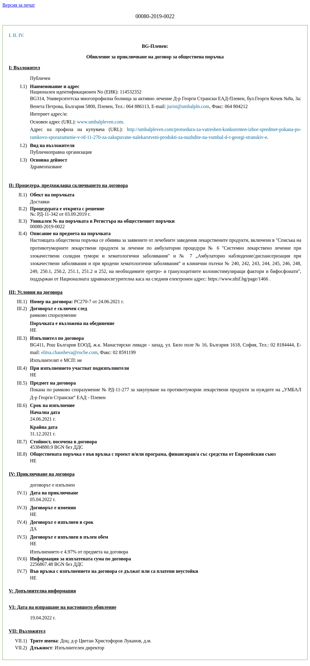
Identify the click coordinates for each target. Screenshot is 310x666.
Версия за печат (18, 5)
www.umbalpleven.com (100, 121)
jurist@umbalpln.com (188, 106)
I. (10, 35)
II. (15, 35)
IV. (21, 35)
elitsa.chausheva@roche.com (69, 352)
